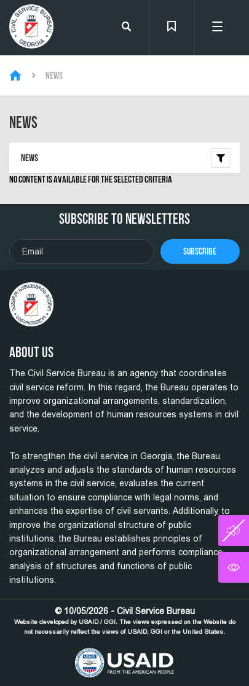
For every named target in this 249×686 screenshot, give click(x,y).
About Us (31, 352)
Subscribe (199, 251)
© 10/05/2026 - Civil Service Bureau (124, 621)
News (54, 75)
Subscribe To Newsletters (124, 218)
